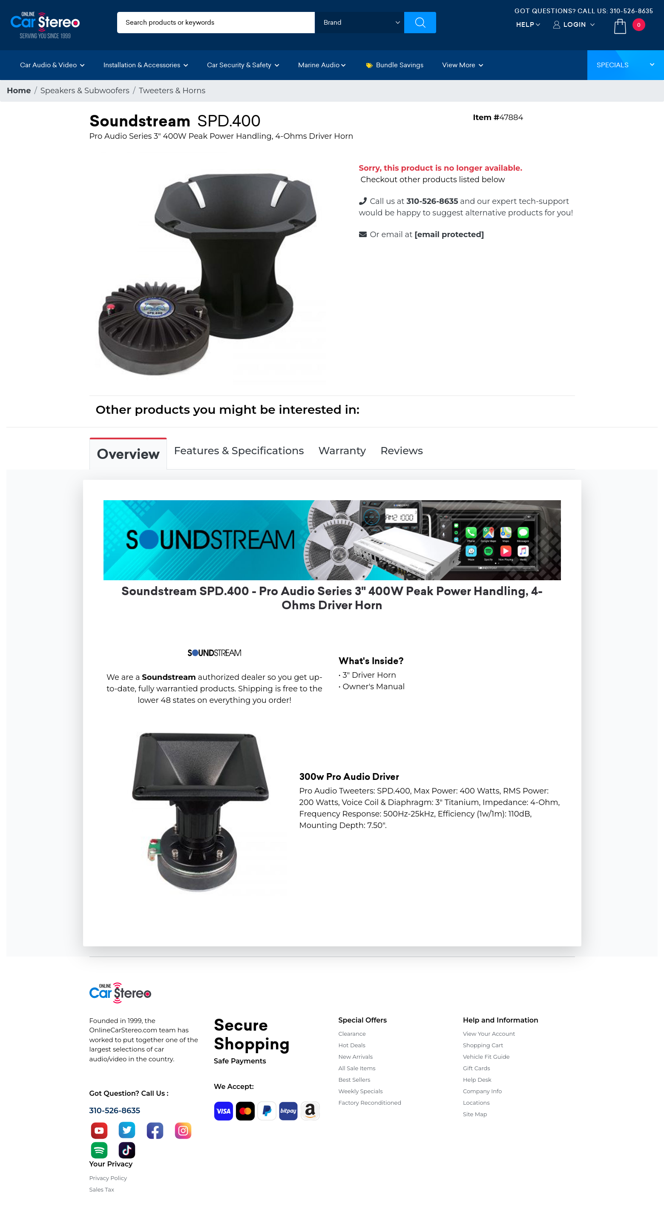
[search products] (216, 22)
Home (19, 90)
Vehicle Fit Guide (486, 1056)
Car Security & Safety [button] (243, 64)
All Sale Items (357, 1068)
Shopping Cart (483, 1045)
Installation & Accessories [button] (145, 64)
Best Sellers (355, 1079)
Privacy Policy (108, 1178)
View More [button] (462, 64)
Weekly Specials (361, 1091)
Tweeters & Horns (172, 90)
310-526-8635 (631, 11)
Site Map (475, 1114)
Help (525, 24)
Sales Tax (101, 1189)
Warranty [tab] (342, 450)
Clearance (352, 1033)
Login (574, 24)
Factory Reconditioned (370, 1102)
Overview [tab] (128, 454)
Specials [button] (626, 64)
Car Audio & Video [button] (52, 64)
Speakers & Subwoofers (84, 90)
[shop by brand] (359, 22)
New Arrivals (356, 1056)
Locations (476, 1102)
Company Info (482, 1091)
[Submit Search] (420, 22)
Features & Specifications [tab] (239, 450)
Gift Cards (476, 1068)
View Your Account (489, 1033)
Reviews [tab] (401, 450)
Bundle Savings (394, 64)
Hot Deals (352, 1045)
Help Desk (477, 1079)
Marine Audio (322, 64)
